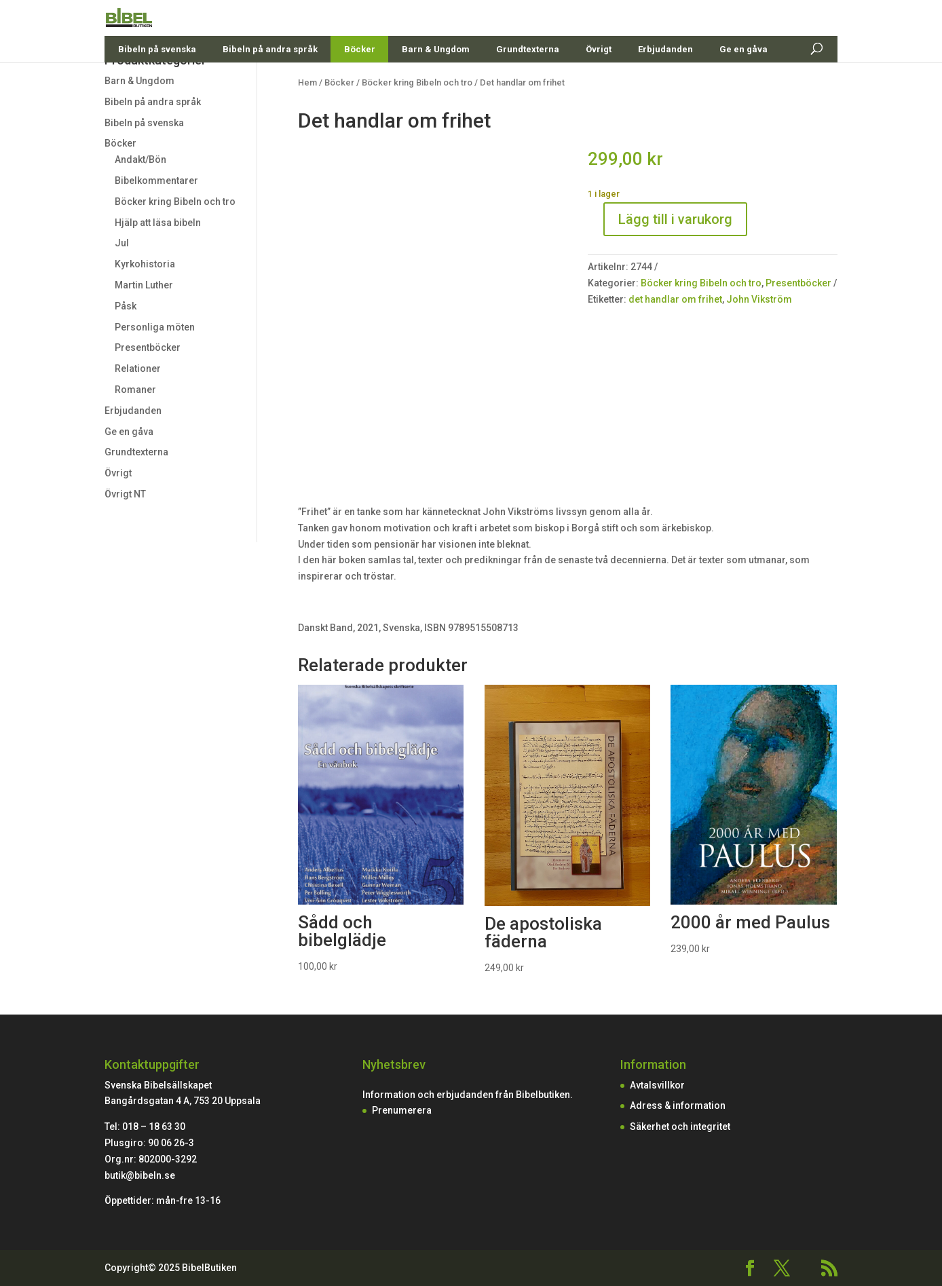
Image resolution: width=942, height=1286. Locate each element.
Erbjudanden (665, 81)
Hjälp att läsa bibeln (158, 222)
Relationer (138, 368)
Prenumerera (402, 1110)
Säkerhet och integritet (680, 1126)
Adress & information (678, 1105)
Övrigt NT (125, 494)
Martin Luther (144, 285)
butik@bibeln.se (140, 1175)
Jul (122, 243)
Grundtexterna (527, 81)
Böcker (359, 81)
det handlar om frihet (675, 299)
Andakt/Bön (140, 159)
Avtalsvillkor (657, 1085)
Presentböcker (148, 347)
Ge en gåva (743, 81)
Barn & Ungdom (436, 81)
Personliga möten (155, 327)
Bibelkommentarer (156, 180)
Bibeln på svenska (157, 81)
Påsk (125, 306)
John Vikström (759, 299)
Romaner (135, 389)
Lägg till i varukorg (675, 219)
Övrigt (598, 81)
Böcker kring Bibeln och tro (175, 201)
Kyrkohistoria (145, 264)
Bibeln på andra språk (270, 81)
